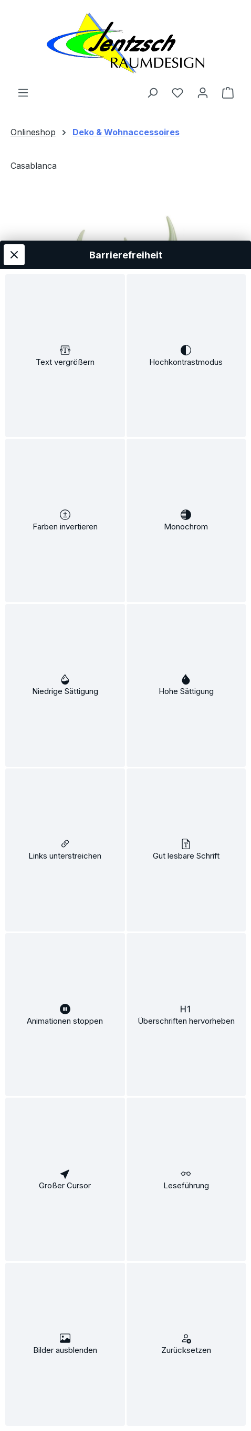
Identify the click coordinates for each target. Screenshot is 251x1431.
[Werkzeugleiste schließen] (14, 157)
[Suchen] (152, 92)
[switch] (65, 265)
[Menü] (23, 92)
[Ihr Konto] (202, 92)
